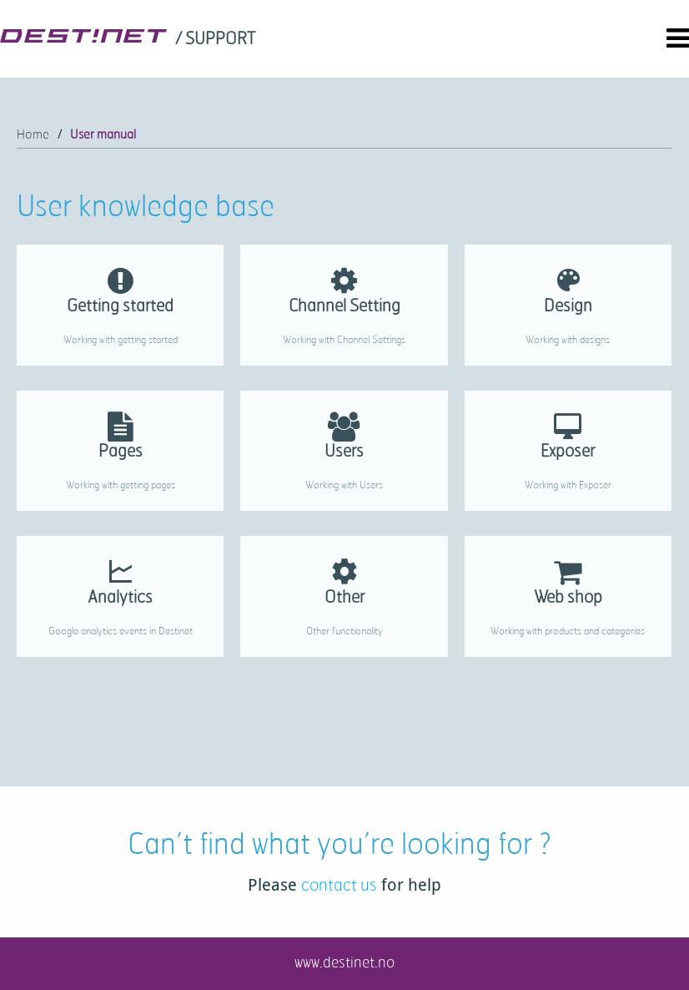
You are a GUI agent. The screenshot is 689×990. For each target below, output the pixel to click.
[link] (217, 39)
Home (33, 134)
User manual (103, 134)
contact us (339, 884)
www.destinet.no (344, 961)
